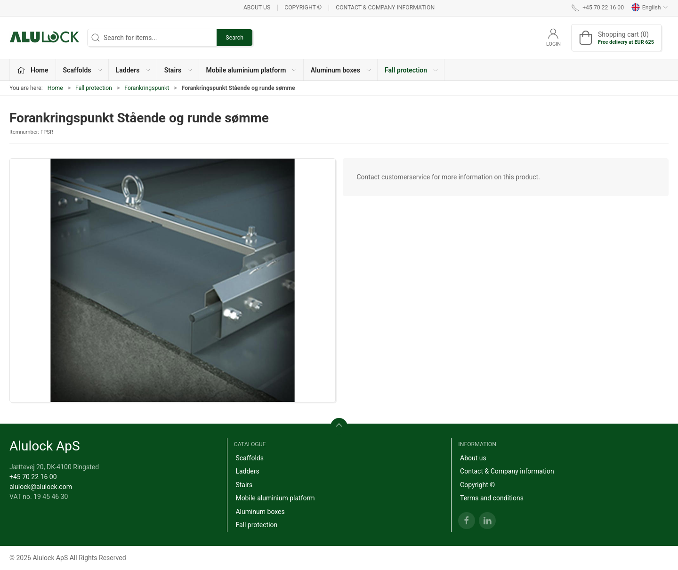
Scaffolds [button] (83, 70)
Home (55, 88)
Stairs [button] (179, 70)
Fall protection (93, 88)
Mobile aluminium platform (275, 498)
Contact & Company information (385, 7)
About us (256, 7)
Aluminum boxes (259, 511)
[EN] (44, 37)
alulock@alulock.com (40, 486)
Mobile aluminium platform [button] (252, 70)
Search (234, 37)
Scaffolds (249, 458)
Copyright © (303, 7)
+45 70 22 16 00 (33, 477)
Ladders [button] (134, 70)
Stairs (243, 485)
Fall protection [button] (412, 70)
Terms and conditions (492, 498)
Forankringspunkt (146, 88)
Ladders (247, 471)
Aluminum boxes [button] (341, 70)
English (650, 7)
